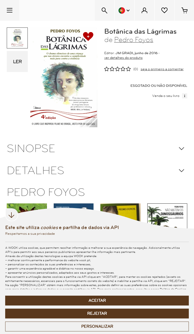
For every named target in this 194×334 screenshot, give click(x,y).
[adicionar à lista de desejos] (88, 36)
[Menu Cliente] (144, 10)
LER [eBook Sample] (17, 62)
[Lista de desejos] (164, 10)
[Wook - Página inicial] (51, 10)
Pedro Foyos (133, 39)
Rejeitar (97, 313)
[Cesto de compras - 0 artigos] (184, 10)
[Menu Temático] (9, 10)
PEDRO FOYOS (46, 193)
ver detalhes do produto (123, 57)
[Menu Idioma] (124, 10)
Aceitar (97, 300)
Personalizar (97, 326)
